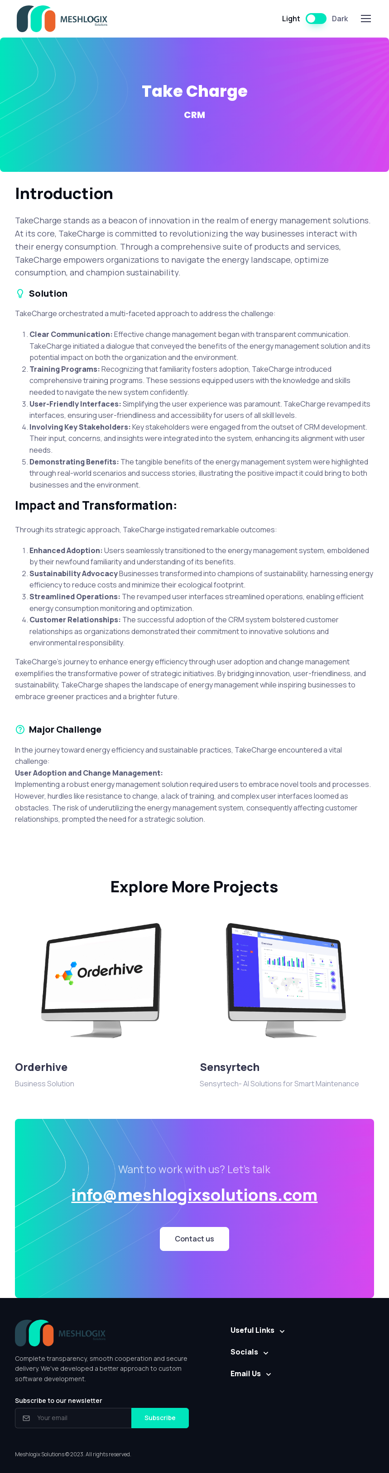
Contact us (194, 1239)
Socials (244, 1352)
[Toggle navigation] (365, 18)
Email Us (246, 1373)
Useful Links (252, 1330)
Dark (340, 19)
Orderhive (41, 1067)
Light (291, 19)
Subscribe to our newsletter (58, 1400)
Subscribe (160, 1417)
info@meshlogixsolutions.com (194, 1194)
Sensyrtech (229, 1067)
